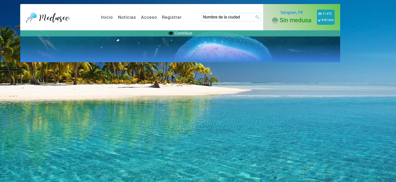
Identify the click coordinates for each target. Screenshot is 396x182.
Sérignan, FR (291, 12)
